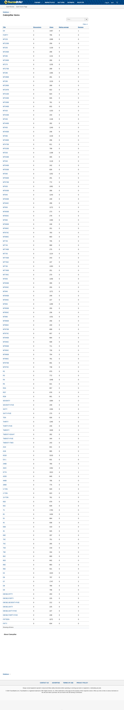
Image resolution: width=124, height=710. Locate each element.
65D (4, 501)
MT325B (6, 98)
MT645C (6, 203)
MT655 (5, 207)
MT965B (6, 354)
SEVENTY (6, 401)
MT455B (6, 132)
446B (4, 480)
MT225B (6, 43)
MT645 (5, 195)
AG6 (4, 451)
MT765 (5, 266)
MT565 (5, 174)
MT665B (6, 224)
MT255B (6, 52)
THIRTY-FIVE (7, 426)
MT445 (5, 119)
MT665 (5, 220)
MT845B (6, 296)
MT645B (6, 199)
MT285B (6, 77)
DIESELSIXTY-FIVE (10, 611)
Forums (37, 2)
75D (4, 548)
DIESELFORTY (8, 598)
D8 (4, 586)
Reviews (80, 27)
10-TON (5, 497)
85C (4, 556)
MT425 (5, 111)
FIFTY (5, 623)
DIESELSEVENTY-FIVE (11, 602)
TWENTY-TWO (8, 443)
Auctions (61, 2)
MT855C (6, 312)
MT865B (6, 321)
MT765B (6, 270)
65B (4, 527)
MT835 (5, 279)
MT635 (5, 186)
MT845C (6, 300)
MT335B (6, 102)
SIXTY (5, 409)
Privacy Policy (82, 683)
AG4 (4, 447)
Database (70, 2)
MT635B (6, 190)
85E (4, 565)
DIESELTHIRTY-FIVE (10, 615)
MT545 (5, 161)
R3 (4, 375)
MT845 (5, 291)
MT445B (6, 123)
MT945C (6, 342)
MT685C (6, 237)
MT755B (6, 258)
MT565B (6, 178)
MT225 (5, 39)
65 (4, 514)
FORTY (5, 35)
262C (5, 468)
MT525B (6, 148)
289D (5, 485)
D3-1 (4, 459)
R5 (4, 384)
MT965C (6, 359)
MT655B (6, 211)
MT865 (5, 317)
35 (4, 531)
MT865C (6, 325)
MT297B (6, 90)
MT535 (5, 153)
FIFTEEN (6, 619)
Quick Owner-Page (21, 7)
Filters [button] (85, 24)
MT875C (6, 333)
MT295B (6, 85)
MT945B (6, 338)
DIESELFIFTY (8, 594)
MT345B (6, 106)
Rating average (64, 27)
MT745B (6, 249)
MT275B (6, 69)
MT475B (6, 144)
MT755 (5, 253)
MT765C (6, 275)
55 (4, 518)
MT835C (6, 287)
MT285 (5, 73)
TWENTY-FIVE (8, 438)
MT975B (6, 363)
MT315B (6, 94)
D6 (4, 577)
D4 (4, 31)
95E (4, 569)
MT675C (6, 232)
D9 (4, 590)
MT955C (6, 350)
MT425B (6, 115)
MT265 (5, 56)
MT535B (6, 157)
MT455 (5, 127)
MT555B (6, 169)
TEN (4, 417)
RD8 (4, 396)
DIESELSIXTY (8, 607)
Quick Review (10, 7)
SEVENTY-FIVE (8, 405)
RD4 (4, 388)
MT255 (5, 48)
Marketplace (50, 2)
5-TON (5, 489)
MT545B (6, 165)
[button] (42, 2)
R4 (4, 380)
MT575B (6, 182)
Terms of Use (68, 683)
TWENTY (6, 430)
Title (4, 27)
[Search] (117, 2)
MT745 (5, 245)
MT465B (6, 140)
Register (80, 2)
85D (4, 560)
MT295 (5, 81)
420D (5, 476)
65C (4, 506)
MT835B (6, 283)
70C (4, 539)
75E (4, 552)
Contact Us (44, 683)
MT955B (6, 346)
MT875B (6, 329)
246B (4, 464)
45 (4, 523)
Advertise (56, 683)
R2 (4, 371)
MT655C (6, 216)
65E (4, 535)
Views (51, 27)
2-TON (5, 493)
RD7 (4, 392)
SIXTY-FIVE (7, 413)
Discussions (37, 27)
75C (4, 544)
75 (4, 510)
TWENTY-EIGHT (9, 434)
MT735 (5, 241)
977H (5, 472)
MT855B (6, 308)
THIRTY (5, 422)
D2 (4, 573)
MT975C (6, 367)
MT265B (6, 60)
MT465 (5, 136)
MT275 (5, 64)
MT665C (6, 228)
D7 (4, 581)
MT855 (5, 304)
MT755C (6, 262)
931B (4, 455)
